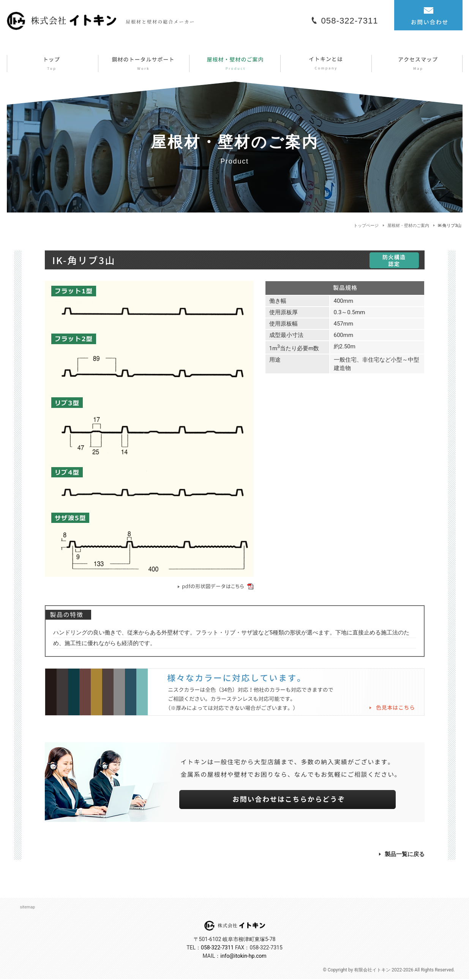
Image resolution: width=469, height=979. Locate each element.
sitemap (27, 907)
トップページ (366, 225)
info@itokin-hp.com (243, 956)
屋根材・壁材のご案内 (408, 225)
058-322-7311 (349, 20)
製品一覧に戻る (402, 854)
